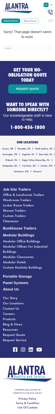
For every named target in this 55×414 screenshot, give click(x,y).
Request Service (14, 340)
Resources (10, 329)
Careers (9, 314)
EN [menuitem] (46, 5)
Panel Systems (15, 283)
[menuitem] (46, 5)
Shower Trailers (14, 210)
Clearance (10, 221)
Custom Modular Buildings (22, 267)
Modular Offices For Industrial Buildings (25, 249)
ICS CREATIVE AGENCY (32, 393)
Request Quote (14, 335)
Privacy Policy (27, 399)
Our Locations (13, 303)
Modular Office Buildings (21, 241)
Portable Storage (17, 276)
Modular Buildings (18, 235)
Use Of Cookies (27, 407)
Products (9, 319)
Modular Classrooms (18, 257)
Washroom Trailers (17, 200)
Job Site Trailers (17, 189)
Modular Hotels (14, 262)
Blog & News (12, 324)
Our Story (10, 298)
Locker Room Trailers (18, 205)
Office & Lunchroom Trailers (23, 195)
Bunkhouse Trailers (20, 228)
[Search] (27, 48)
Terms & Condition (27, 403)
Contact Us (11, 308)
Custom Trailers (14, 216)
